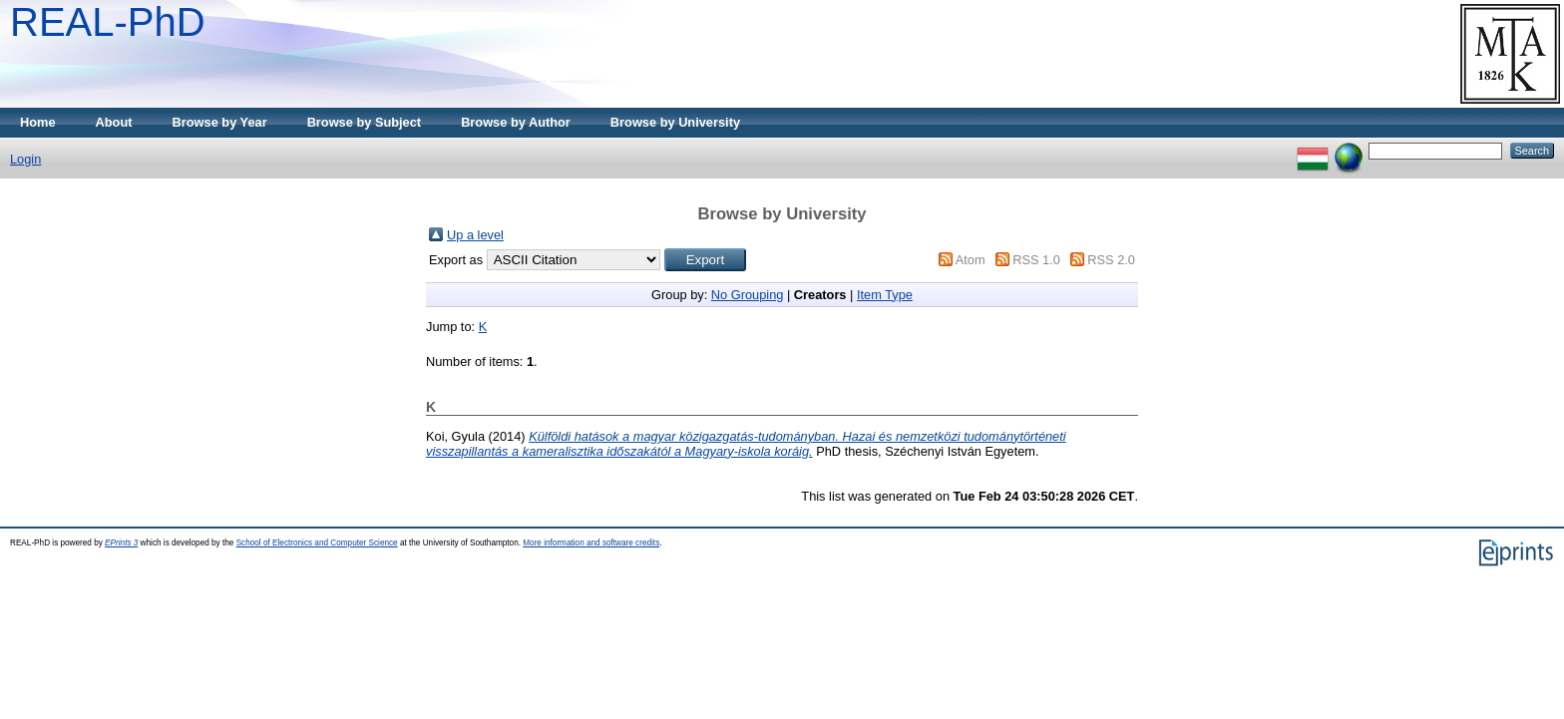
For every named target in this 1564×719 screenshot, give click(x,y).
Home (38, 122)
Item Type (885, 294)
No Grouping (747, 294)
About (114, 122)
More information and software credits (591, 543)
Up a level (475, 234)
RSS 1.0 (1036, 259)
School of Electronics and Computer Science (317, 543)
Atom (970, 259)
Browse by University (675, 122)
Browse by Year (220, 122)
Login (25, 159)
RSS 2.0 (1111, 259)
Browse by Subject (364, 122)
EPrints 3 (121, 543)
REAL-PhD (107, 22)
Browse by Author (516, 122)
